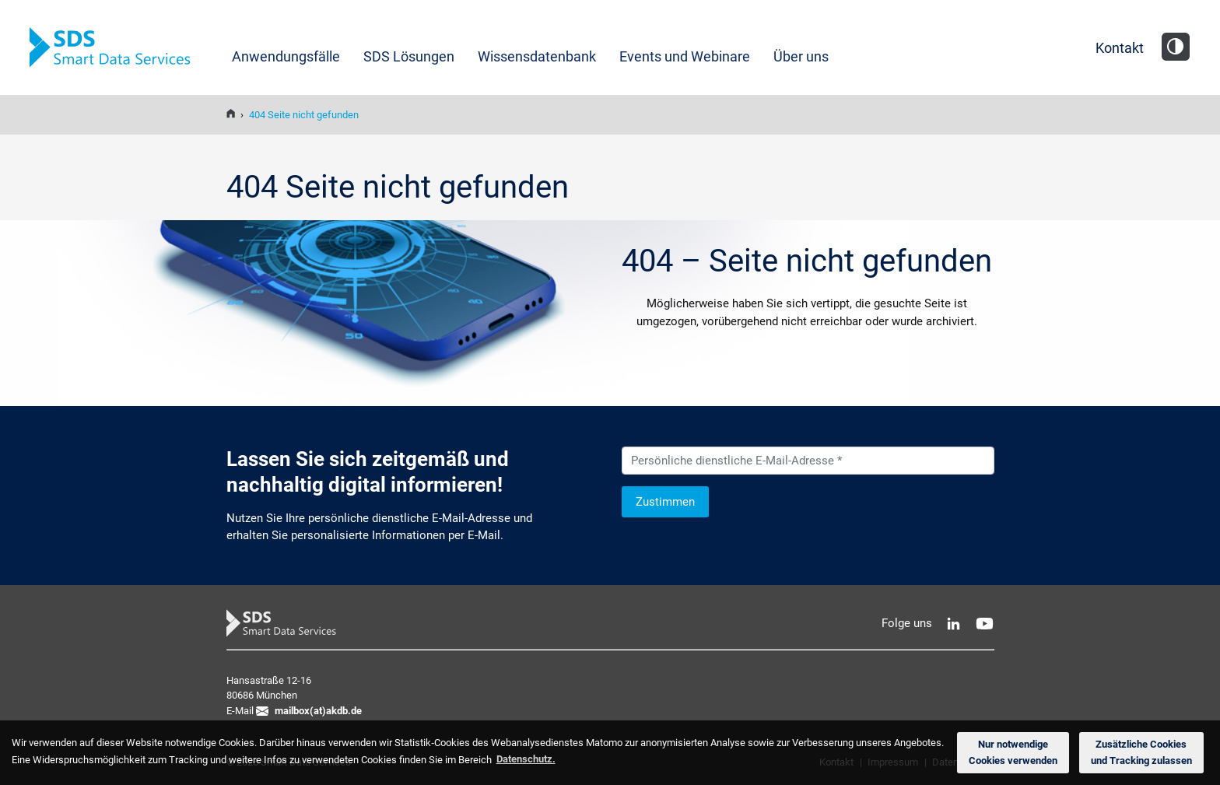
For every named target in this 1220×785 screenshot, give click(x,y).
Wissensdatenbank (537, 56)
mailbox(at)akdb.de (318, 711)
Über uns (801, 56)
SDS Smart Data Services (115, 48)
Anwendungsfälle (286, 56)
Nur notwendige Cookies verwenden (1013, 752)
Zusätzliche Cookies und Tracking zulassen (1141, 752)
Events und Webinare (684, 56)
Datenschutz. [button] (526, 759)
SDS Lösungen (408, 56)
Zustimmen (665, 502)
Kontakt (1120, 48)
